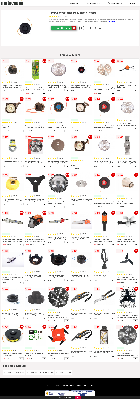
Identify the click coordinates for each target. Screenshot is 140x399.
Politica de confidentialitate (71, 385)
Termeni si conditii (52, 385)
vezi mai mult (112, 21)
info (21, 90)
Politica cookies (87, 385)
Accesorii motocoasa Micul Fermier (40, 372)
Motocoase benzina (93, 3)
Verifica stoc (66, 28)
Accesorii (133, 3)
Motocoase (74, 3)
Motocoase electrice (114, 3)
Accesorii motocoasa (63, 372)
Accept (78, 397)
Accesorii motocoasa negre (14, 372)
